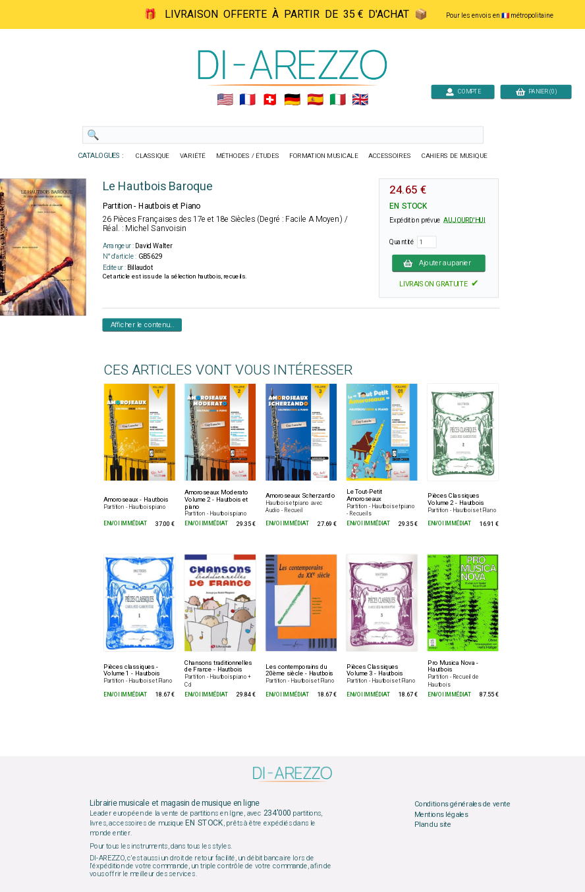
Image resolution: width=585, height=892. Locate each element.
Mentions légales (441, 814)
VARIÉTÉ (193, 156)
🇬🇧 (360, 100)
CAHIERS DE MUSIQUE (455, 156)
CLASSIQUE (153, 156)
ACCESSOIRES (389, 156)
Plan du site (432, 825)
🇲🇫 (247, 100)
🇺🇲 (225, 100)
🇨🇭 (270, 100)
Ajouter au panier (439, 262)
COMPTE (463, 91)
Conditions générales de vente (462, 804)
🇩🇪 (292, 100)
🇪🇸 (315, 100)
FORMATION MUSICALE (323, 156)
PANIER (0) (536, 91)
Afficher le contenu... (143, 324)
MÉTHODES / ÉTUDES (247, 156)
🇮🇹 (337, 100)
